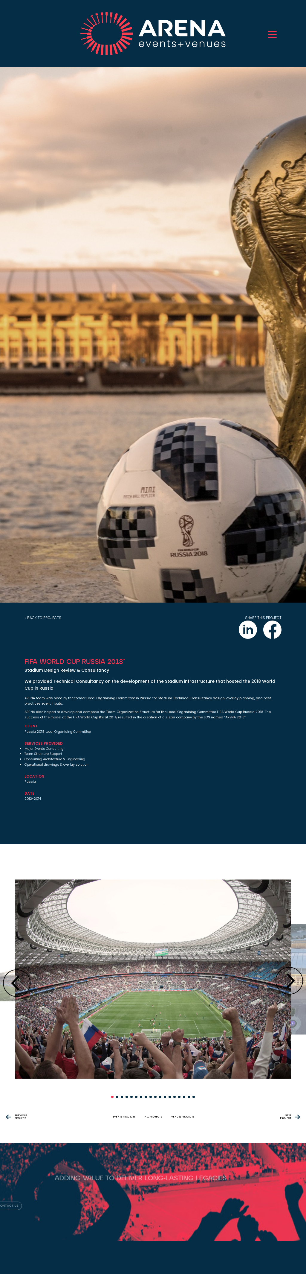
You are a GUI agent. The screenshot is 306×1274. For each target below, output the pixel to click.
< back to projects (43, 617)
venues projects (182, 1116)
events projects (124, 1116)
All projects (153, 1116)
